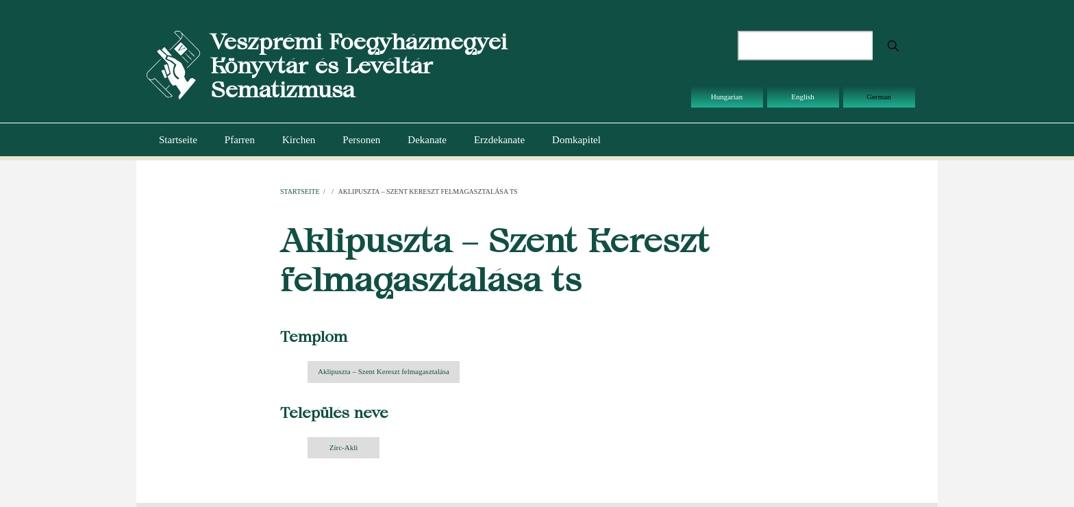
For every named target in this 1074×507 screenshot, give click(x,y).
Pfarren (240, 139)
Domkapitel (576, 139)
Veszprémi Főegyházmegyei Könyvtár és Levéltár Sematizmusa (358, 65)
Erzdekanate (499, 139)
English (802, 96)
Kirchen (298, 139)
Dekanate (427, 139)
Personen (361, 139)
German (878, 96)
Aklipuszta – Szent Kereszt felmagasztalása (383, 371)
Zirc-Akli (343, 447)
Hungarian (726, 96)
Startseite (178, 139)
